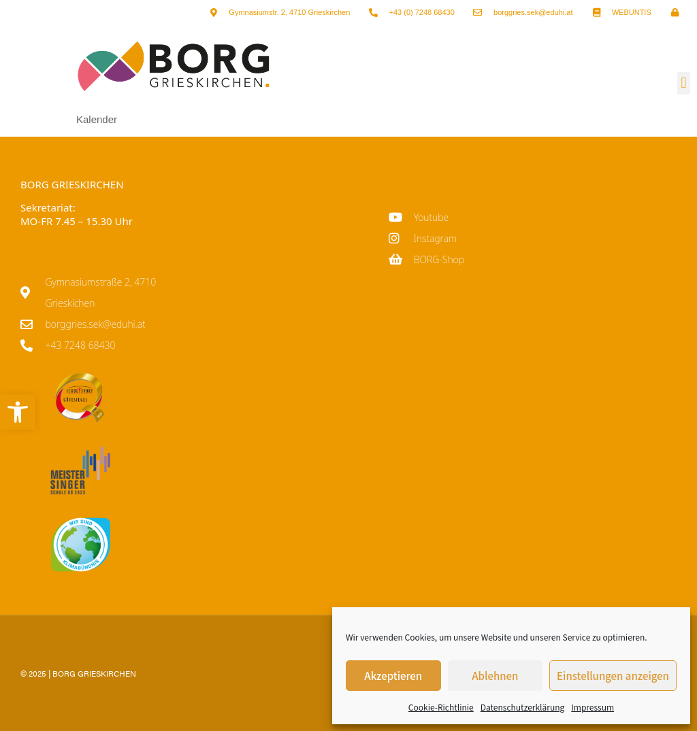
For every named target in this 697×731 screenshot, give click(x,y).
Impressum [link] (592, 707)
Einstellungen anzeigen (613, 675)
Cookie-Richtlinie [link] (441, 707)
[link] (17, 412)
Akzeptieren (393, 675)
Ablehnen (495, 675)
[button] (683, 83)
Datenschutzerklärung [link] (523, 707)
